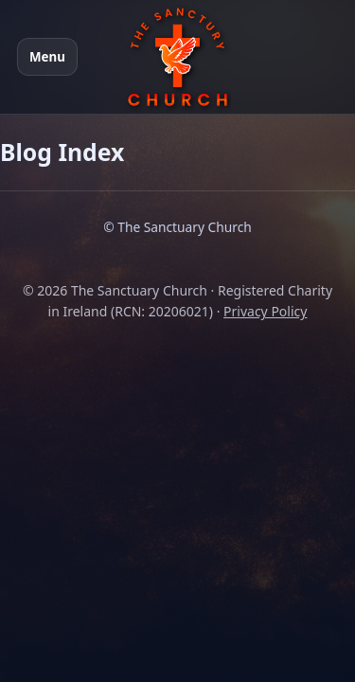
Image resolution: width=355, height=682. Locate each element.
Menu (47, 56)
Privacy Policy (265, 311)
